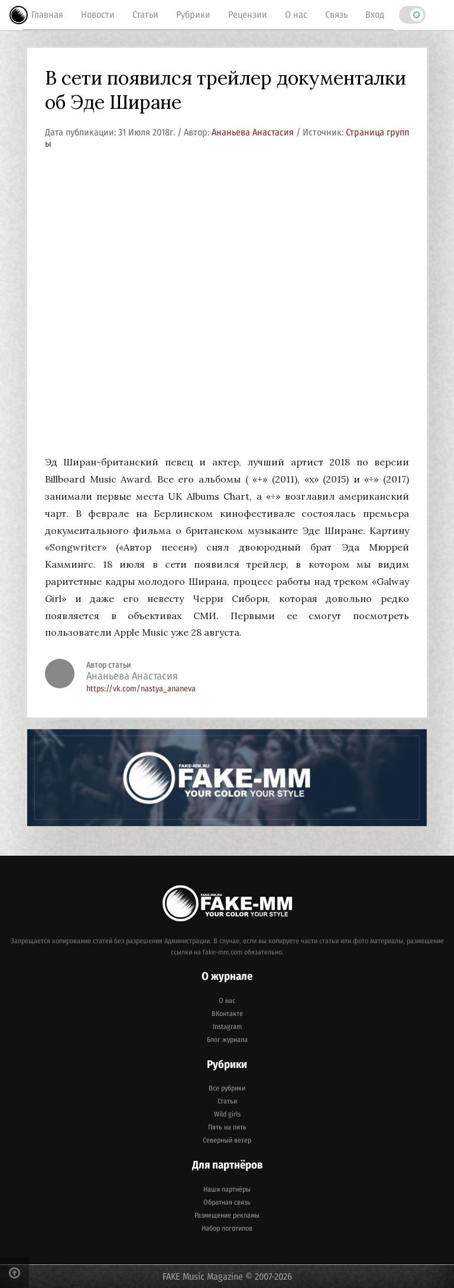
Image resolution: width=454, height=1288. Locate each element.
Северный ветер (227, 1140)
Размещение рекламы (227, 1215)
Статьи (145, 14)
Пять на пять (227, 1127)
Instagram (227, 1026)
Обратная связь (227, 1202)
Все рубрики (227, 1088)
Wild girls (227, 1114)
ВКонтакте (227, 1013)
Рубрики (193, 14)
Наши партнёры (227, 1189)
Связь (336, 14)
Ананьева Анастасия (254, 132)
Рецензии (247, 14)
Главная (47, 14)
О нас (296, 14)
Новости (98, 14)
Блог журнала (227, 1039)
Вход (374, 14)
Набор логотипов (227, 1228)
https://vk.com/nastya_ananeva (141, 689)
